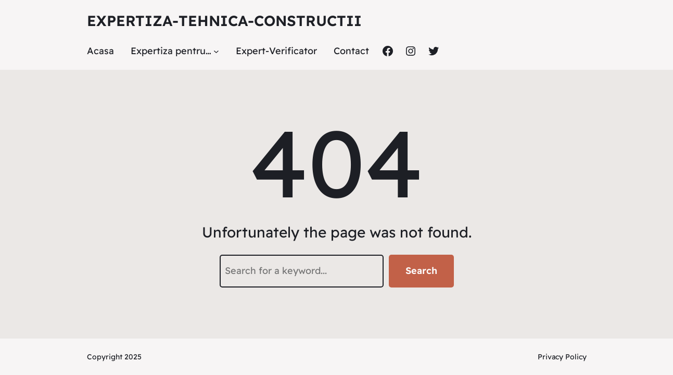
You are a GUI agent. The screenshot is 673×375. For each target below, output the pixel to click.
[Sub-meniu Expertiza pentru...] (216, 51)
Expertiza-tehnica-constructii (224, 20)
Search (421, 271)
